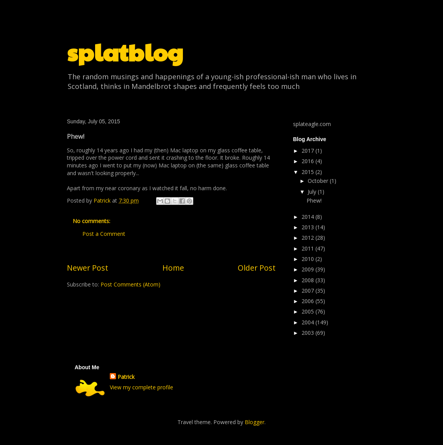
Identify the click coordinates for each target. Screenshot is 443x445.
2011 (308, 248)
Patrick (126, 376)
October (319, 180)
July (313, 191)
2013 (308, 227)
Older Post (257, 268)
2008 (308, 280)
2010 (308, 259)
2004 (308, 322)
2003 (308, 332)
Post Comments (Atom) (130, 284)
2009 (308, 269)
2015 (308, 172)
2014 (308, 216)
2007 (308, 290)
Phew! (314, 200)
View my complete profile (141, 387)
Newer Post (87, 268)
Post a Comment (103, 233)
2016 (308, 161)
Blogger (254, 422)
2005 (308, 311)
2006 (308, 301)
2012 (308, 237)
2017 (308, 150)
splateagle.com (312, 124)
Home (173, 268)
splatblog (125, 52)
